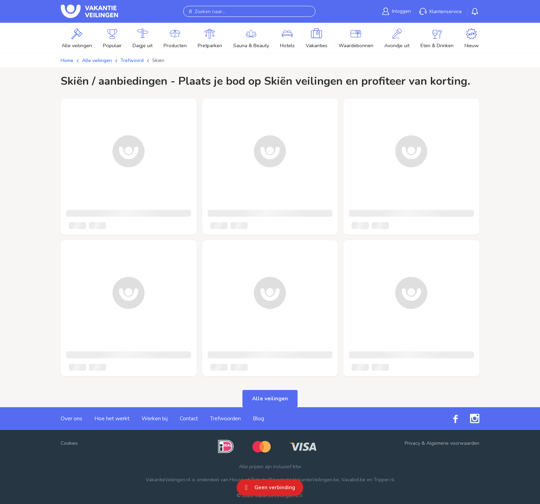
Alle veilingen (97, 60)
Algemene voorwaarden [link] (452, 443)
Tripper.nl (384, 479)
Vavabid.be (353, 479)
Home (67, 60)
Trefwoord (132, 60)
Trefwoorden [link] (225, 418)
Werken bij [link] (155, 418)
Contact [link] (189, 418)
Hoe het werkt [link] (111, 418)
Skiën (158, 60)
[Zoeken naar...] (249, 11)
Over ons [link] (71, 418)
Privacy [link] (412, 443)
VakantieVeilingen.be (316, 479)
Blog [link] (258, 418)
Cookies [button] (69, 443)
